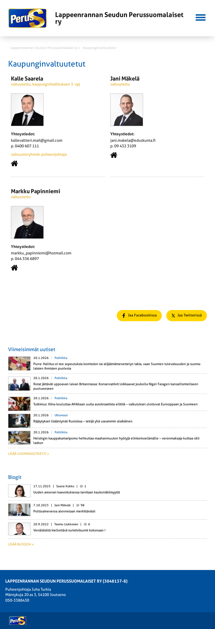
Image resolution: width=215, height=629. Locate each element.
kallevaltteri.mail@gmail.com (36, 140)
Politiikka (61, 358)
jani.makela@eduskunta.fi (132, 140)
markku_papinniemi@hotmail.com (41, 253)
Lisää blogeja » (21, 544)
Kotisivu (14, 163)
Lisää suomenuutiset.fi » (28, 454)
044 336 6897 (27, 258)
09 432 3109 (125, 146)
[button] (200, 16)
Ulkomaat (61, 415)
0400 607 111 (27, 146)
